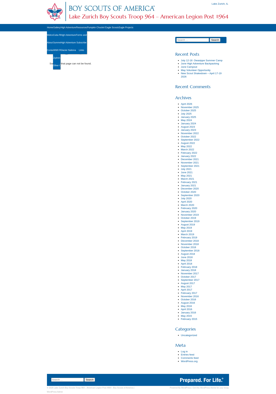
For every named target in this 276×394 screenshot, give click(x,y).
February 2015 (189, 319)
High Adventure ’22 (68, 42)
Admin (55, 392)
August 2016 (188, 302)
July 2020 (186, 198)
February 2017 (189, 293)
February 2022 (189, 152)
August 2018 (188, 254)
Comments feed (189, 358)
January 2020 (188, 211)
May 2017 (186, 286)
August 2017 (188, 283)
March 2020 (187, 205)
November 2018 (190, 244)
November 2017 (190, 273)
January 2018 (188, 270)
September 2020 (190, 195)
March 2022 (187, 149)
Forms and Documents (81, 35)
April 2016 (186, 309)
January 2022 (188, 156)
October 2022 (188, 136)
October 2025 (188, 110)
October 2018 (188, 247)
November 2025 (190, 107)
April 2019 (186, 231)
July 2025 (186, 113)
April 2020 (186, 201)
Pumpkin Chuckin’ (96, 27)
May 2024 (186, 120)
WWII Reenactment (56, 50)
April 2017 (186, 289)
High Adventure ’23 (68, 35)
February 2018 (189, 267)
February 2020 (189, 208)
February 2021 (189, 182)
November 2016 (190, 296)
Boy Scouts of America (123, 388)
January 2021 (188, 185)
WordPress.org (189, 361)
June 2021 (187, 172)
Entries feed (187, 354)
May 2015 (186, 315)
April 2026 (186, 104)
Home (50, 27)
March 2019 (187, 234)
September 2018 (190, 250)
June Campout (189, 66)
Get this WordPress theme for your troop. (211, 388)
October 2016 (188, 299)
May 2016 (186, 306)
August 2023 (188, 126)
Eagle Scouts (112, 27)
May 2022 (186, 146)
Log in (184, 351)
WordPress (186, 388)
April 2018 (186, 263)
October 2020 (188, 192)
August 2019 (188, 224)
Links (81, 50)
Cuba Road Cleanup (56, 35)
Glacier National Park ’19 (68, 50)
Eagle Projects (126, 27)
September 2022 (190, 139)
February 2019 (189, 237)
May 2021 (186, 175)
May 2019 (186, 227)
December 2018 (190, 240)
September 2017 (190, 280)
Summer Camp (56, 42)
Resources (81, 27)
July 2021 (186, 169)
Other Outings (56, 65)
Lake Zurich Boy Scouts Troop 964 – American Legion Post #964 (148, 16)
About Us (50, 42)
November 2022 (190, 133)
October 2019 (188, 218)
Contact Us (50, 50)
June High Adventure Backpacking (200, 63)
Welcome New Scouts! (50, 35)
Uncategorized (189, 335)
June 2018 (187, 257)
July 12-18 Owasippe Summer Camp (201, 60)
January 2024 (188, 123)
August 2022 (188, 143)
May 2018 (186, 260)
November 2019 (190, 214)
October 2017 (188, 276)
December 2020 (190, 188)
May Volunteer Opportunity (195, 70)
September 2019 (190, 221)
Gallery (56, 27)
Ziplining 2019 (56, 58)
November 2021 (190, 162)
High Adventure (68, 27)
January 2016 (188, 312)
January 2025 (188, 117)
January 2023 (188, 130)
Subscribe (81, 42)
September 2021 (190, 166)
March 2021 (187, 178)
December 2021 (190, 159)
